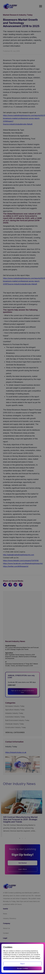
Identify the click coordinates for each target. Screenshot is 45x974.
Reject (22, 964)
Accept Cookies (22, 968)
